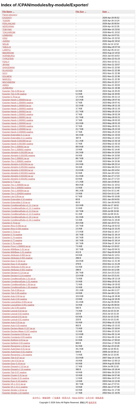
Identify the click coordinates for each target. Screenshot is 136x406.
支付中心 (36, 398)
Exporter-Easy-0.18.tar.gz (13, 261)
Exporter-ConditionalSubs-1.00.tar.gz (19, 284)
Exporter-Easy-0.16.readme (14, 381)
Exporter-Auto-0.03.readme (14, 325)
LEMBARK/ (7, 35)
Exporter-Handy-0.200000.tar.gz (16, 129)
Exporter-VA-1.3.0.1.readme (15, 387)
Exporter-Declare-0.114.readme (16, 276)
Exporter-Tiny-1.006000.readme (16, 188)
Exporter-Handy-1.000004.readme (17, 103)
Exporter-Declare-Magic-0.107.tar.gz (18, 328)
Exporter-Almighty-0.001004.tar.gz (17, 164)
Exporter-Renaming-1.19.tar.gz (16, 346)
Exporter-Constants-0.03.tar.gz (16, 334)
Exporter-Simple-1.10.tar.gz (14, 390)
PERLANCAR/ (8, 23)
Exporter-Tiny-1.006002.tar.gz (15, 147)
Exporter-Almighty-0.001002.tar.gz (17, 176)
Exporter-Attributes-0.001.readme (17, 270)
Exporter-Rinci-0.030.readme (15, 229)
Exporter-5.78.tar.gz (11, 97)
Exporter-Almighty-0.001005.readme (18, 155)
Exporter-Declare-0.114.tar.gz (15, 273)
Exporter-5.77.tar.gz (11, 182)
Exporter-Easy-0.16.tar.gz (13, 364)
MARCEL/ (6, 79)
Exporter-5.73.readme (12, 235)
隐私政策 (99, 398)
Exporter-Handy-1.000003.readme (17, 109)
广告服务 (56, 398)
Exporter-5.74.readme (12, 237)
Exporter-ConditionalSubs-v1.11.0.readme (21, 214)
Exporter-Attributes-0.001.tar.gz (16, 267)
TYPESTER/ (8, 59)
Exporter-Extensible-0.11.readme (17, 138)
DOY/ (4, 73)
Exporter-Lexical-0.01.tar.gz (14, 317)
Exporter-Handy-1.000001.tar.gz (16, 117)
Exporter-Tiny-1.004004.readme (16, 194)
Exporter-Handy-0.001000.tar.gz (16, 141)
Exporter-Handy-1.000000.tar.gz (16, 123)
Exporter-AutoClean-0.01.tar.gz (16, 349)
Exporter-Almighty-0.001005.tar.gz (17, 152)
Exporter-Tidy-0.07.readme (14, 372)
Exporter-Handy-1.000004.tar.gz (16, 100)
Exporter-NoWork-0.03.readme (16, 343)
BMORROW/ (8, 53)
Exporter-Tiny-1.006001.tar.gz (15, 158)
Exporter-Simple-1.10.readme (15, 393)
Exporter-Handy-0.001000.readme (17, 144)
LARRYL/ (6, 50)
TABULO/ (6, 47)
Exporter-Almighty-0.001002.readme (18, 179)
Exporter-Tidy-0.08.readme (14, 293)
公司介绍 (90, 398)
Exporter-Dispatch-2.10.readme (16, 369)
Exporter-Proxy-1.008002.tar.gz (16, 246)
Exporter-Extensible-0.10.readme (17, 199)
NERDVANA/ (8, 26)
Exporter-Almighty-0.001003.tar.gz (17, 170)
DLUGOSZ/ (7, 70)
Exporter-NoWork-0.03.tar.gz (15, 340)
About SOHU (78, 398)
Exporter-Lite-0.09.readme (14, 308)
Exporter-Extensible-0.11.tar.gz (16, 135)
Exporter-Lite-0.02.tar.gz (13, 361)
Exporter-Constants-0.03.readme (17, 337)
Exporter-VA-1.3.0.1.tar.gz (14, 384)
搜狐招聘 (46, 398)
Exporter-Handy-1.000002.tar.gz (16, 111)
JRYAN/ (5, 65)
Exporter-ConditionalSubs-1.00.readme (19, 287)
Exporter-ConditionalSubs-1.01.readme (19, 281)
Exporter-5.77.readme (12, 240)
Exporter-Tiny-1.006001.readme (16, 161)
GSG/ (4, 38)
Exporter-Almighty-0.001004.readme (18, 167)
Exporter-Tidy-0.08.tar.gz (13, 290)
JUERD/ (6, 41)
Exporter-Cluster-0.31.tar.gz (14, 375)
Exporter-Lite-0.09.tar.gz (13, 196)
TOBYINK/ (7, 29)
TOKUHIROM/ (8, 32)
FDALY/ (5, 62)
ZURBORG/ (7, 88)
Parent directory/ (9, 15)
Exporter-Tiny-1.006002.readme (16, 150)
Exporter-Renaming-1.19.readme (17, 355)
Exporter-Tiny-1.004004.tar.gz (15, 191)
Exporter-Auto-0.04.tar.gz (13, 296)
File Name (7, 12)
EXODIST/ (7, 18)
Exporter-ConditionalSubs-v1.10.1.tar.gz (20, 217)
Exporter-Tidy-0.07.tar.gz (13, 358)
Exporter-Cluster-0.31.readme (15, 378)
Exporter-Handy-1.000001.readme (17, 120)
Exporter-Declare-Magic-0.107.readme (19, 331)
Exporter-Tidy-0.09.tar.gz (13, 91)
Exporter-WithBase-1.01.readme (16, 252)
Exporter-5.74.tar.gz (11, 223)
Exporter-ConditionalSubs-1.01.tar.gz (19, 279)
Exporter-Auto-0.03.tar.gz (13, 322)
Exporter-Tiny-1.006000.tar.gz (15, 185)
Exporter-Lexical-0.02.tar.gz (14, 311)
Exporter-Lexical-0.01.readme (15, 320)
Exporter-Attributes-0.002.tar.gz (16, 255)
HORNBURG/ (8, 56)
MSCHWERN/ (8, 82)
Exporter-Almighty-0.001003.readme (18, 173)
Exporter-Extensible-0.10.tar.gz (16, 202)
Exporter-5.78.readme (12, 243)
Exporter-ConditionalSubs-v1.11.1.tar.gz (20, 205)
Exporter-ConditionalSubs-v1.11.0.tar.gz (20, 211)
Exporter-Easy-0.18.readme (14, 264)
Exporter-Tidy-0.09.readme (14, 94)
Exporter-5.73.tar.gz (11, 232)
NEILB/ (5, 44)
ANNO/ (5, 85)
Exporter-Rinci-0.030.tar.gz (14, 226)
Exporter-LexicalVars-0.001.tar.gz (17, 302)
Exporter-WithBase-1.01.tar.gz (16, 249)
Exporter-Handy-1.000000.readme (17, 126)
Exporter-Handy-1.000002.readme (17, 114)
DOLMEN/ (7, 76)
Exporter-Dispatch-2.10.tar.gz (15, 366)
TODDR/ (6, 21)
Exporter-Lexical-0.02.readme (15, 314)
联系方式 (66, 398)
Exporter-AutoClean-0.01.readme (17, 352)
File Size (80, 12)
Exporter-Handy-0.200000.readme (17, 132)
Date (104, 12)
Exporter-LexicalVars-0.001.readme (18, 305)
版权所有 (93, 402)
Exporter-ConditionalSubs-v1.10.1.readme (21, 220)
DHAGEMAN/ (8, 67)
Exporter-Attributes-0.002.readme (17, 258)
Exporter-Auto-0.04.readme (14, 299)
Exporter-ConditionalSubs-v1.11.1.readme (21, 208)
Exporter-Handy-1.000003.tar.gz (16, 106)
